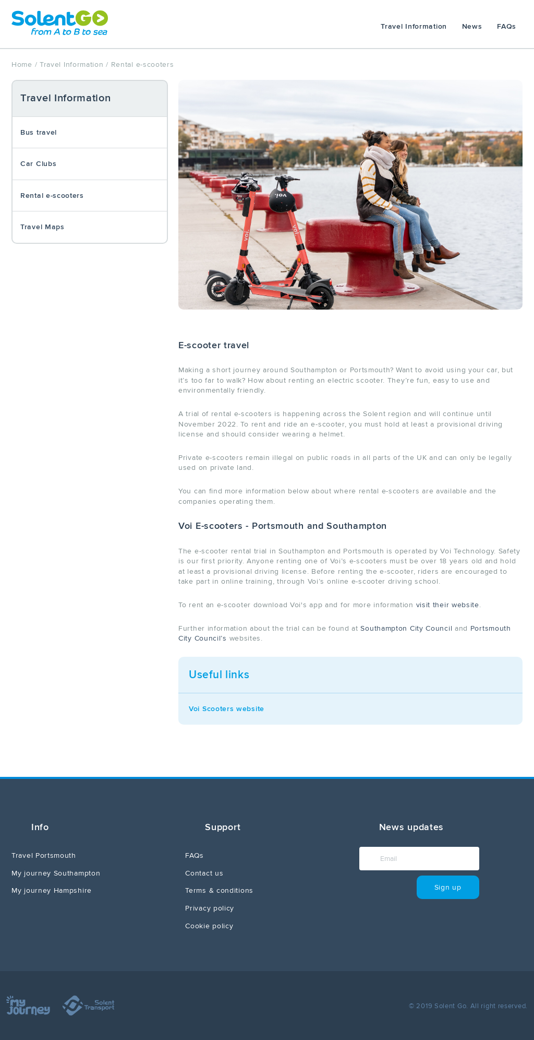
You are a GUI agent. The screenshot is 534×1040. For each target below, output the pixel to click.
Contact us (204, 873)
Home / (24, 64)
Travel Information (414, 26)
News (472, 26)
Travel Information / (74, 64)
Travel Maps (42, 226)
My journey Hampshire (51, 890)
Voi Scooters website (226, 708)
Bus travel (38, 132)
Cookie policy (209, 925)
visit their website (447, 604)
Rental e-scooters (52, 195)
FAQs (506, 26)
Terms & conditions (219, 890)
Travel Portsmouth (43, 855)
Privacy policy (209, 908)
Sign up (448, 887)
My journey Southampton (55, 873)
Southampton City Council (406, 628)
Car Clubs (38, 163)
